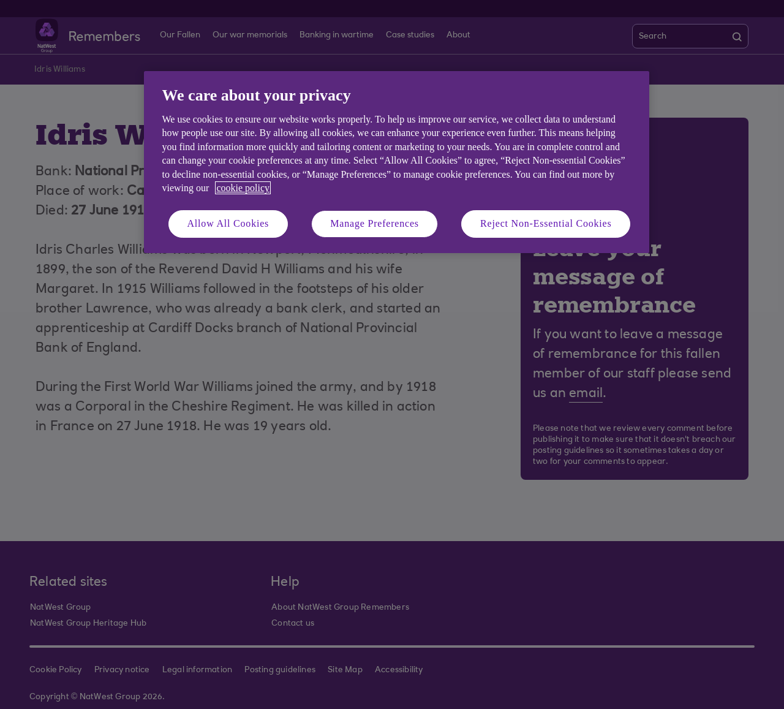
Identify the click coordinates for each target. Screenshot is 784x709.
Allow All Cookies (228, 223)
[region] (396, 162)
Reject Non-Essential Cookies (545, 223)
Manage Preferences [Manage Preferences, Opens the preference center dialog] (374, 223)
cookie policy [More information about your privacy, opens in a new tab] (243, 188)
